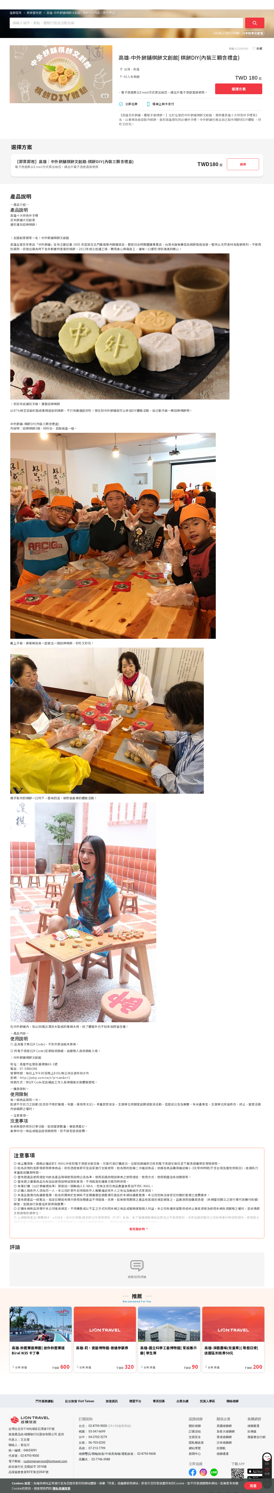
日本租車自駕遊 (252, 33)
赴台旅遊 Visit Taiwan (79, 1401)
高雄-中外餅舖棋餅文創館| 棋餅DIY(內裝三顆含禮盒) (81, 13)
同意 (253, 1485)
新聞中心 (195, 1453)
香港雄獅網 (224, 1437)
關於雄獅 (195, 1426)
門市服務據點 (45, 1401)
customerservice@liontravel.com (45, 1461)
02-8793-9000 (30, 1455)
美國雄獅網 (224, 1426)
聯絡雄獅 (232, 1401)
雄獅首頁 (16, 13)
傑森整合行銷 (256, 1437)
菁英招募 (159, 1401)
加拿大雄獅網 (226, 1431)
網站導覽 (195, 1448)
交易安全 (195, 1437)
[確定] (254, 23)
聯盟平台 (135, 1401)
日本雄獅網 (224, 1442)
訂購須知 (195, 1431)
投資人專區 (207, 1401)
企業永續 (182, 1401)
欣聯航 (221, 1448)
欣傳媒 (251, 1431)
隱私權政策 (196, 1442)
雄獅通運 (223, 1453)
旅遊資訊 (112, 1401)
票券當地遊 (34, 13)
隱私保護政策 (61, 1488)
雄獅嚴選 (253, 1426)
